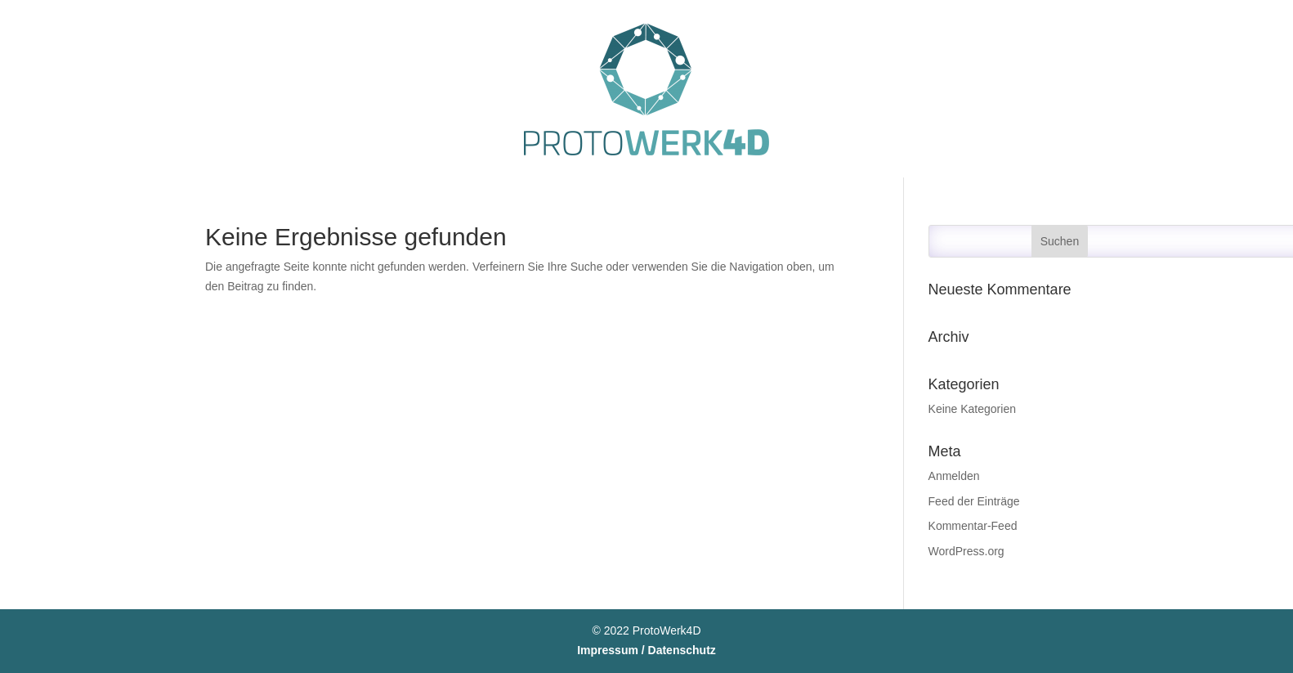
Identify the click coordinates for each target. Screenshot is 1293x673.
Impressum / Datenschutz (646, 650)
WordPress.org (966, 551)
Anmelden (954, 475)
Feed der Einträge (974, 501)
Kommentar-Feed (973, 525)
